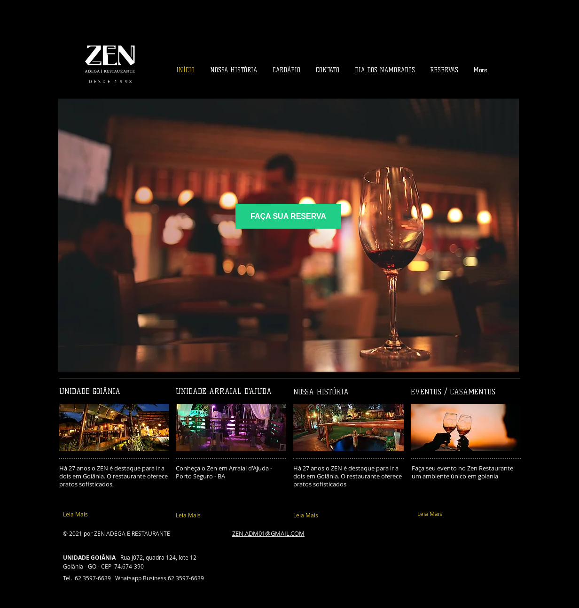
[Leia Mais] (111, 514)
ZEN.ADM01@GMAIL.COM (268, 533)
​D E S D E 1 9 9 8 (110, 82)
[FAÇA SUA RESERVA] (288, 216)
